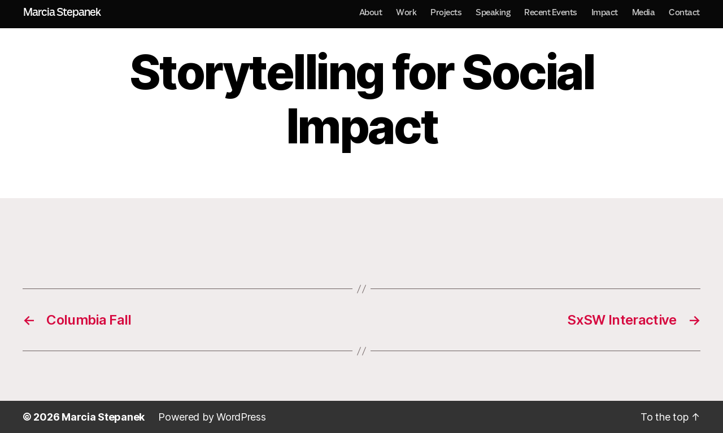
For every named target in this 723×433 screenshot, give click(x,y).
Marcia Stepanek (62, 12)
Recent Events (550, 12)
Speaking (493, 12)
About (370, 12)
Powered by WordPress (212, 417)
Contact (684, 12)
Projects (445, 12)
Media (643, 12)
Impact (604, 12)
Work (406, 12)
